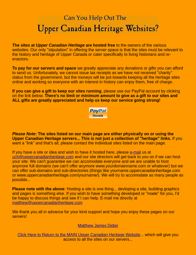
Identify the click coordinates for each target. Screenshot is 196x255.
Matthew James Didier (98, 225)
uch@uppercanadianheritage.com (43, 157)
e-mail (135, 152)
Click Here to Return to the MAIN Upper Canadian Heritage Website (79, 235)
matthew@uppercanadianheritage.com (47, 202)
